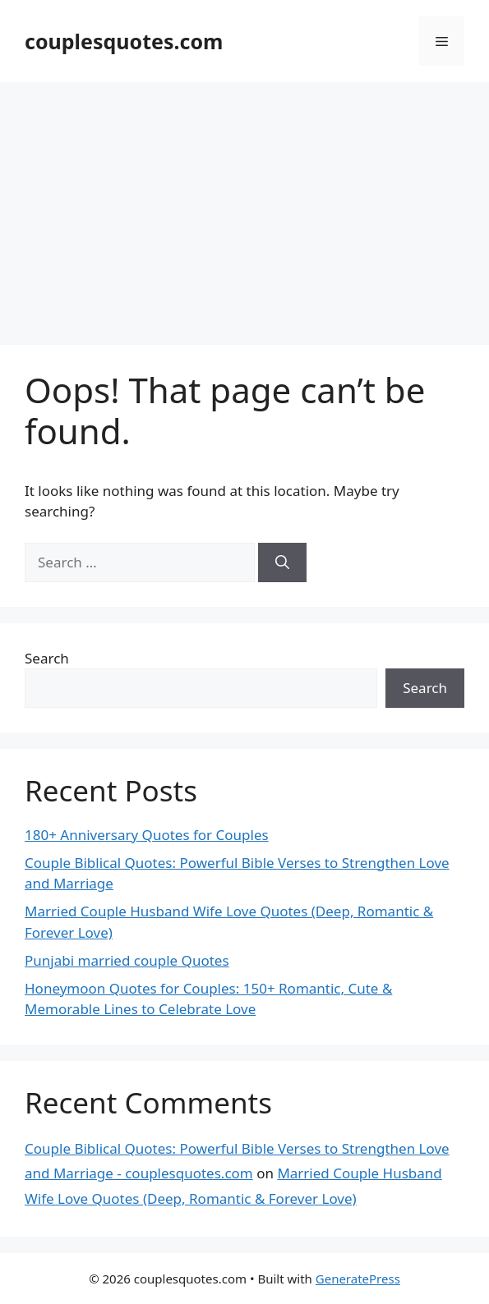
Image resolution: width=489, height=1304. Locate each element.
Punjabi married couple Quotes (127, 960)
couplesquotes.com (124, 41)
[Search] (282, 562)
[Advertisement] (244, 205)
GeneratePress (358, 1278)
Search (47, 658)
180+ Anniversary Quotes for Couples (147, 834)
